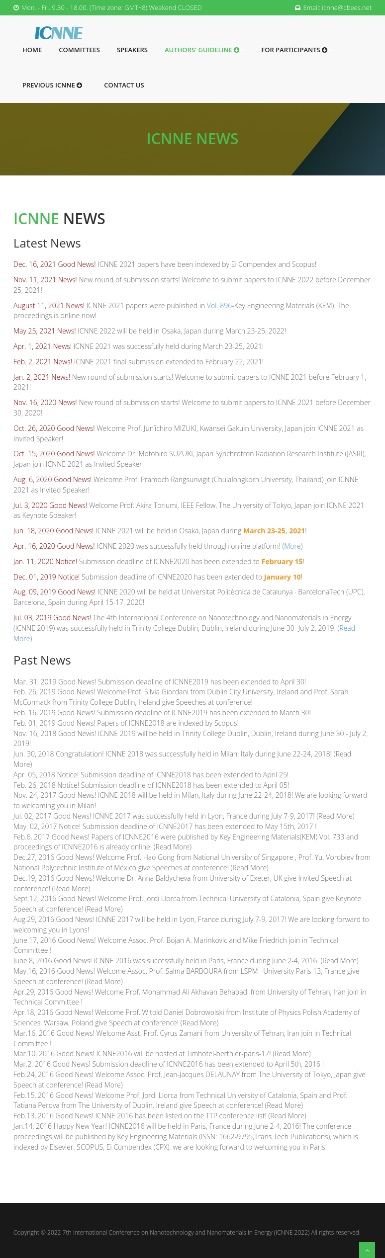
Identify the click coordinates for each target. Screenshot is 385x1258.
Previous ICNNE (54, 85)
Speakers (132, 49)
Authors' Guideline (204, 49)
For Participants (296, 49)
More (292, 546)
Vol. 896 (219, 305)
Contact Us (124, 85)
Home (32, 49)
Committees (79, 49)
